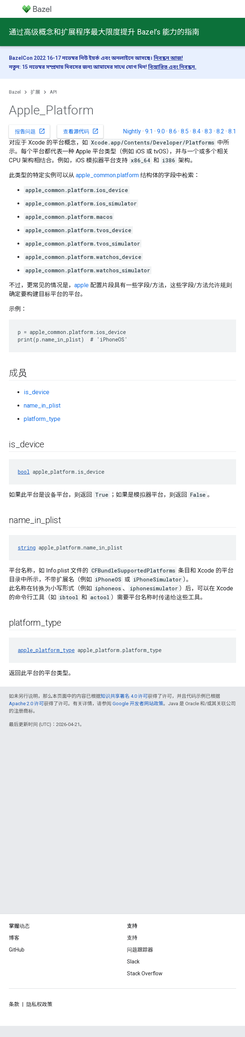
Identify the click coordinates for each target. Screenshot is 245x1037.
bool (24, 471)
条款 (14, 1004)
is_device (36, 392)
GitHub (16, 950)
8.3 (208, 131)
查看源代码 (81, 131)
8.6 (173, 131)
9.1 (149, 131)
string (27, 547)
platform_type (42, 418)
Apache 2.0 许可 (26, 703)
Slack (133, 962)
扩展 (35, 92)
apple (81, 285)
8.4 (196, 131)
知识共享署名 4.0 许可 (124, 696)
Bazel (15, 92)
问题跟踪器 (140, 950)
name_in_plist (42, 405)
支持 (132, 938)
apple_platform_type (46, 650)
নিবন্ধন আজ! (168, 58)
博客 (14, 938)
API (53, 92)
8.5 (185, 131)
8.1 (232, 131)
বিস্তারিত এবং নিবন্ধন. (172, 67)
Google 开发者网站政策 (137, 703)
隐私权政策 (39, 1004)
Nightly (132, 131)
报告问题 (30, 131)
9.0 (161, 131)
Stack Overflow (145, 973)
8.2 (220, 131)
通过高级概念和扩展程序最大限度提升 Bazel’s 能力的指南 (104, 31)
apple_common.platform (107, 175)
